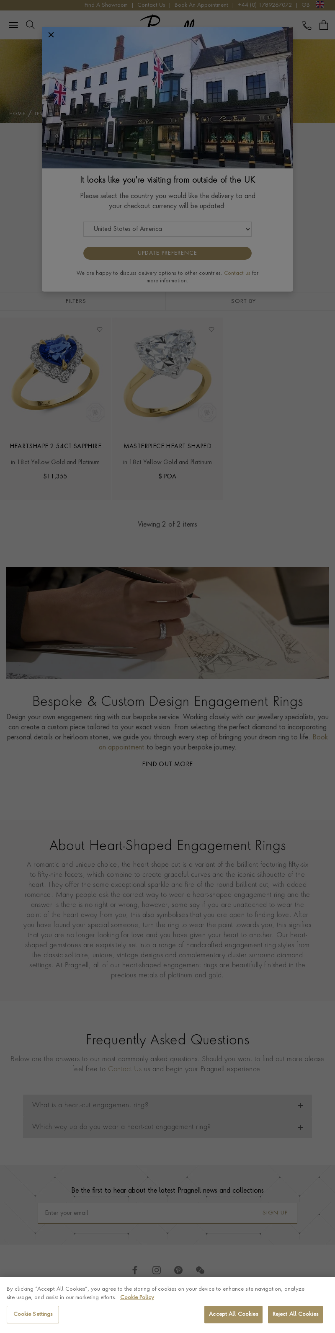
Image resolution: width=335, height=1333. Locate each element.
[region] (167, 1305)
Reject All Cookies (295, 1314)
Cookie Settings (33, 1314)
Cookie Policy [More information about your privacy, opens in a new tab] (137, 1297)
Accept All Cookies (233, 1314)
